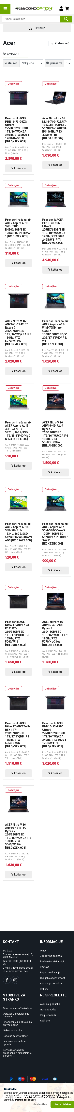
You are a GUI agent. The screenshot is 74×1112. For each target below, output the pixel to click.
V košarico (18, 168)
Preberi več (60, 43)
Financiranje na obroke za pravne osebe (17, 1023)
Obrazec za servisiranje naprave (16, 1015)
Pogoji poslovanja (50, 972)
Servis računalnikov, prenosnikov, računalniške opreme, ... (17, 1053)
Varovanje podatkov (51, 983)
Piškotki (44, 989)
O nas (43, 950)
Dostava (44, 967)
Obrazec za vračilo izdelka (17, 1008)
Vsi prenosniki (48, 1015)
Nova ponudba (48, 1009)
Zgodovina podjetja (51, 956)
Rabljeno (45, 1020)
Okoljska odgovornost (52, 978)
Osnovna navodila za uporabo (14, 1043)
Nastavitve (40, 1104)
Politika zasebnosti (25, 1100)
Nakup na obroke (12, 1030)
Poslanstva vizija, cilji (52, 961)
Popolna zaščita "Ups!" (15, 1036)
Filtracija (37, 28)
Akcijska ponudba (50, 1004)
